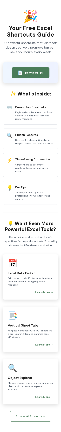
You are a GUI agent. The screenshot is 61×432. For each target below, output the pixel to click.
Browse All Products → (30, 416)
